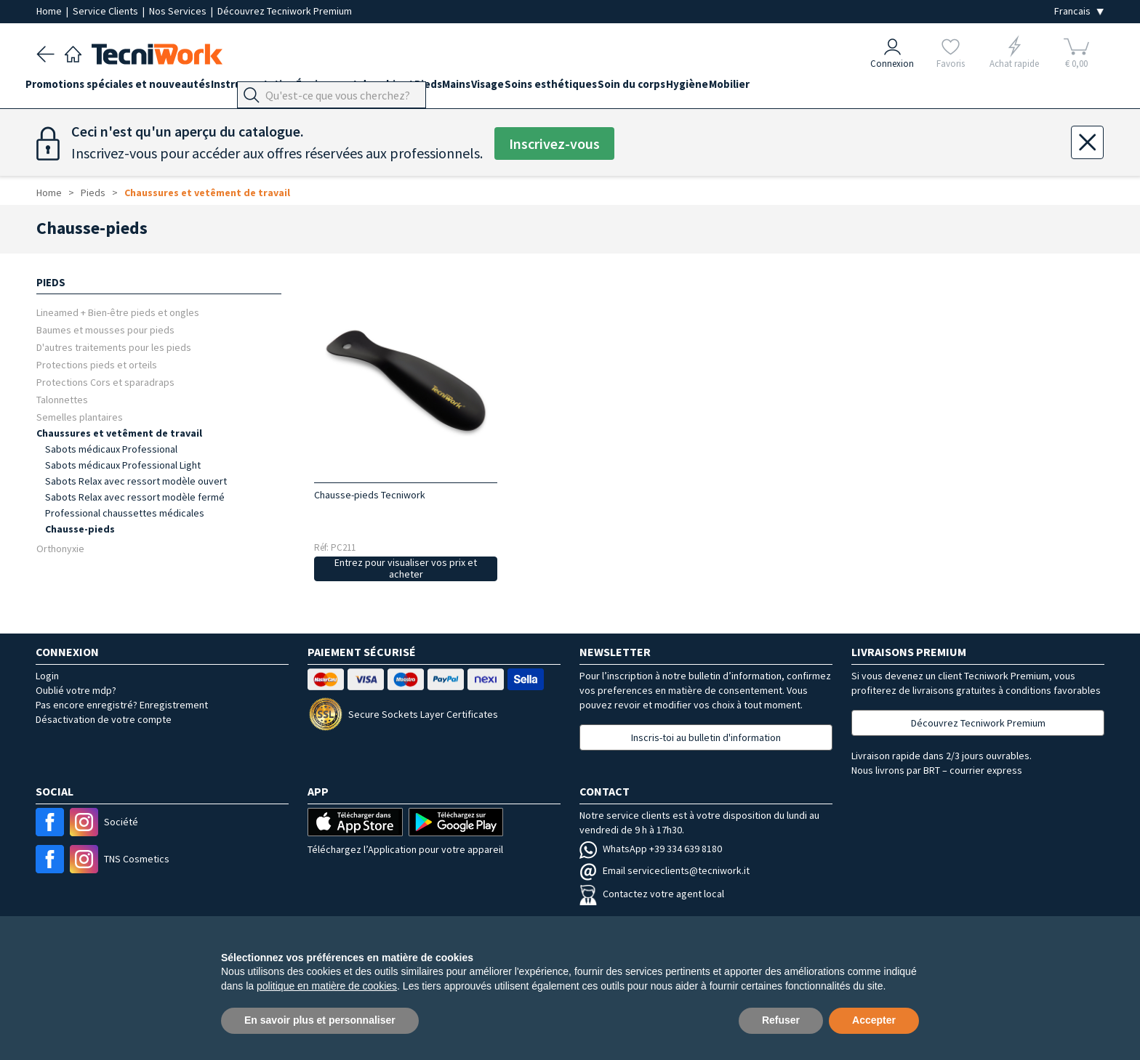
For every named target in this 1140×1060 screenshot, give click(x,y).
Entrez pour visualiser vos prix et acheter (405, 568)
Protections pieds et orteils (96, 364)
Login (47, 675)
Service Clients (106, 10)
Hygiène (786, 88)
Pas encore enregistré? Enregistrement (122, 704)
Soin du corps (719, 88)
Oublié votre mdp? (76, 690)
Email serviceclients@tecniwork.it (664, 870)
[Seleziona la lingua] (1079, 11)
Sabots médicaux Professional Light (123, 465)
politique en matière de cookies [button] (327, 986)
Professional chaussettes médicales (124, 513)
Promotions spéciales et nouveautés (128, 88)
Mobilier (839, 88)
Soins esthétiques (628, 88)
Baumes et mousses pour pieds (105, 329)
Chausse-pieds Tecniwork (369, 495)
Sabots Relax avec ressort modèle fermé (135, 497)
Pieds (472, 88)
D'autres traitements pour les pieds (113, 347)
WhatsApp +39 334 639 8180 (650, 848)
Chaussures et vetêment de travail (207, 192)
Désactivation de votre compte (104, 719)
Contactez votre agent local (651, 893)
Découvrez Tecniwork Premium (284, 10)
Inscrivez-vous (554, 143)
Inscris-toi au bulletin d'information (706, 737)
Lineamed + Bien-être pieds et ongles (117, 312)
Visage (553, 88)
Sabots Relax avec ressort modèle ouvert (136, 481)
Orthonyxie (60, 548)
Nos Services (179, 10)
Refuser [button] (781, 1020)
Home (50, 10)
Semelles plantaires (79, 416)
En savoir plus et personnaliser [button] (320, 1020)
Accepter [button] (874, 1020)
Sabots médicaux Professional (111, 449)
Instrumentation (275, 88)
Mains (511, 88)
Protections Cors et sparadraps (105, 382)
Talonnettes (62, 399)
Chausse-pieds (80, 529)
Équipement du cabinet (387, 88)
